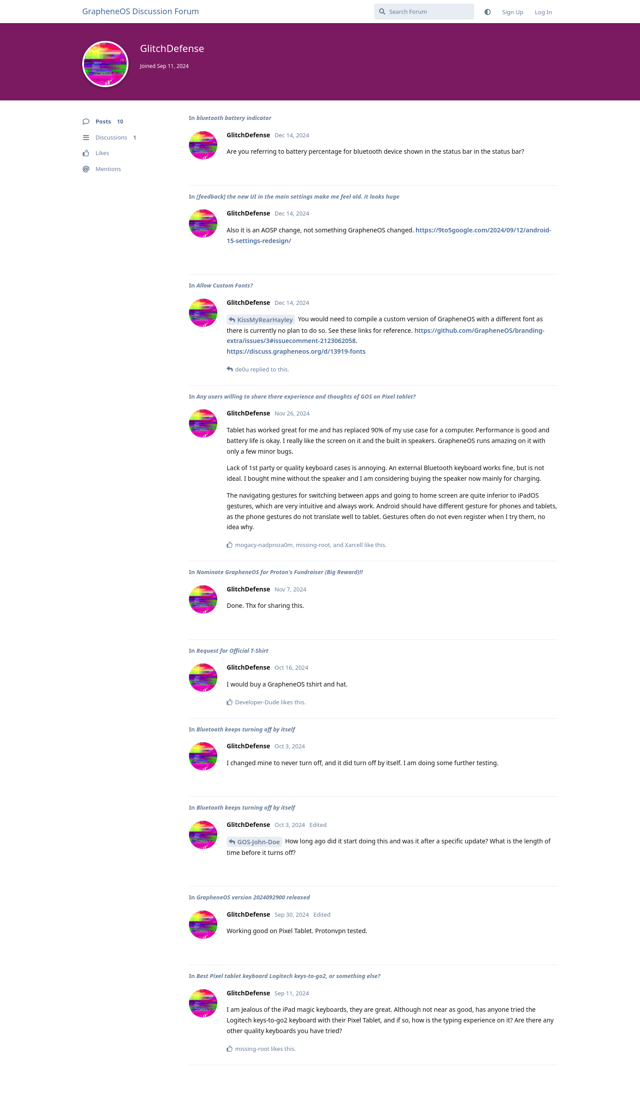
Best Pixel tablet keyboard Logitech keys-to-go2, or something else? (288, 976)
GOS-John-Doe (258, 842)
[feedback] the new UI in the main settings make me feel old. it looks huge (298, 196)
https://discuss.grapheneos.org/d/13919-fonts (296, 351)
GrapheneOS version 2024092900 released (253, 897)
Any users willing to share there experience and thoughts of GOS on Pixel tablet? (306, 396)
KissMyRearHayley (265, 319)
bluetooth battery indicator (234, 118)
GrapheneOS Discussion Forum (140, 11)
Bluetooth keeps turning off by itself (245, 729)
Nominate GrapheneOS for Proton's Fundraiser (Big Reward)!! (279, 572)
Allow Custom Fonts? (224, 285)
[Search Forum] (424, 12)
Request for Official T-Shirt (232, 651)
